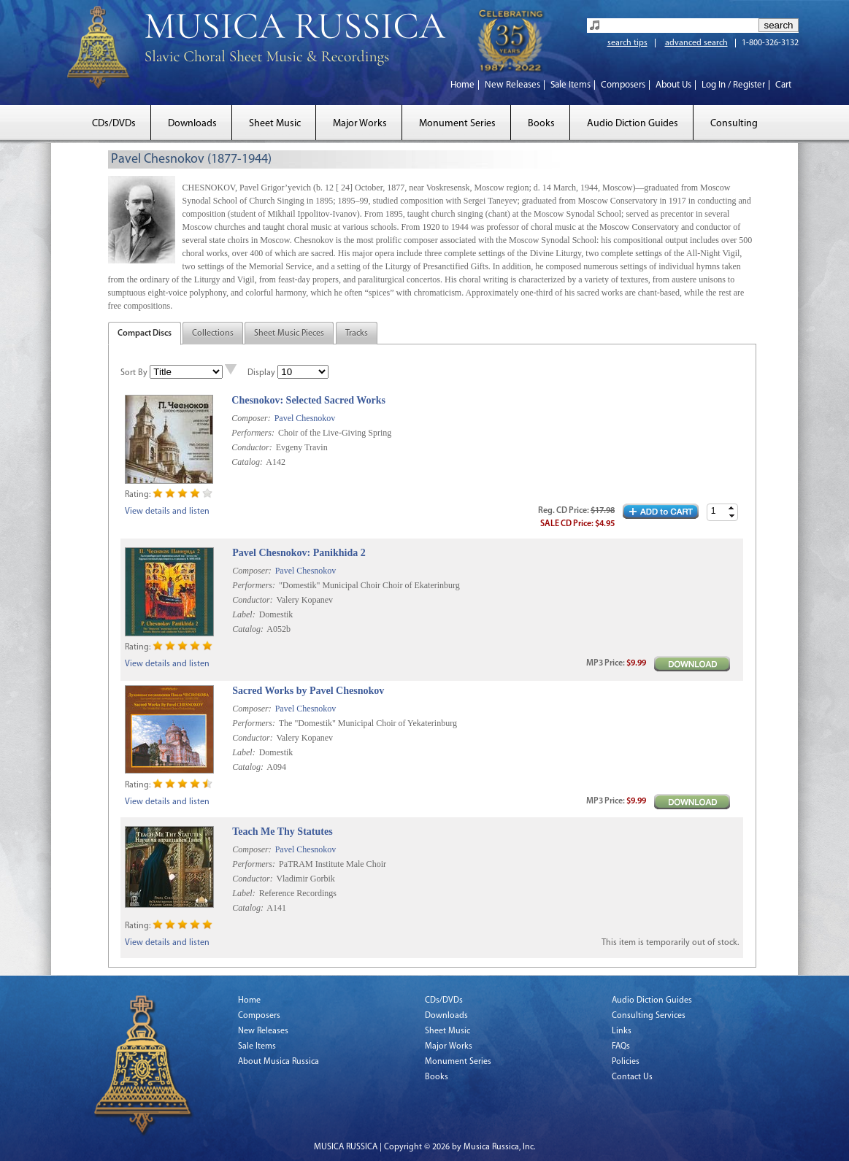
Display (261, 373)
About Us (673, 85)
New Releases (512, 85)
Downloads (192, 123)
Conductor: (251, 447)
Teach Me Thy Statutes (282, 831)
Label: (243, 614)
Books (541, 123)
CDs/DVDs (114, 123)
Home (462, 85)
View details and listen (167, 511)
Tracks (356, 333)
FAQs (621, 1046)
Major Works (360, 123)
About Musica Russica (278, 1061)
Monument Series (457, 123)
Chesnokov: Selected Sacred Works (308, 400)
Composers (623, 85)
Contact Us (632, 1077)
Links (621, 1031)
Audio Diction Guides (632, 123)
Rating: (137, 494)
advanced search (696, 43)
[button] (731, 508)
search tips (627, 43)
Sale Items (570, 85)
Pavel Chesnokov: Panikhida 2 (298, 552)
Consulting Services (648, 1015)
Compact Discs (145, 333)
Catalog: (247, 462)
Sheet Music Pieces (289, 333)
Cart (783, 85)
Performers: (252, 433)
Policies (625, 1061)
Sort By (133, 373)
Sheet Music (275, 123)
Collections (213, 333)
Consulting (734, 123)
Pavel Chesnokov (305, 418)
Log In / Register (733, 85)
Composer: (250, 418)
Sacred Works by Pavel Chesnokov (308, 690)
